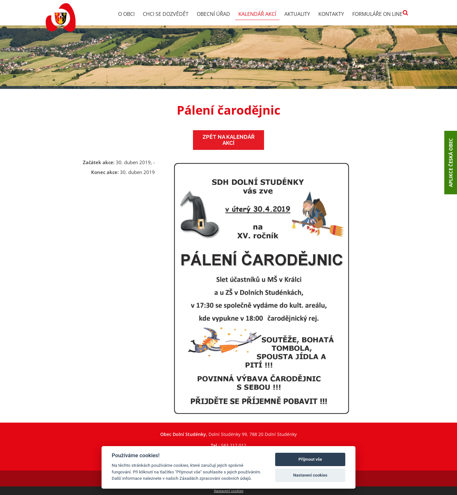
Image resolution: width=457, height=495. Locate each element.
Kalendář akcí (257, 13)
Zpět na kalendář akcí (228, 140)
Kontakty (331, 13)
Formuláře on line (377, 13)
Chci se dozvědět (166, 13)
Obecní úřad (213, 13)
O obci (126, 13)
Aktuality (297, 13)
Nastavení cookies (228, 490)
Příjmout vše (310, 459)
